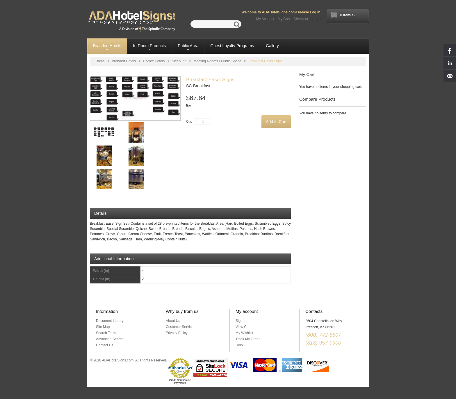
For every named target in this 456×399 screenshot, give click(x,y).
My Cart (284, 19)
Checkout (300, 19)
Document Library (110, 321)
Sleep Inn (179, 61)
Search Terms (106, 333)
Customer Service (179, 327)
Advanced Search (110, 339)
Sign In (241, 321)
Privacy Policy (177, 333)
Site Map (103, 327)
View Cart (243, 327)
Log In (316, 19)
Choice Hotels (154, 61)
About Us (173, 321)
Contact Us (104, 345)
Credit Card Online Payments (180, 381)
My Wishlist (244, 333)
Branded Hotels (124, 61)
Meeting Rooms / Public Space (217, 61)
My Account (265, 19)
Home (100, 61)
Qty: (189, 121)
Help (239, 345)
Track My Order (248, 339)
